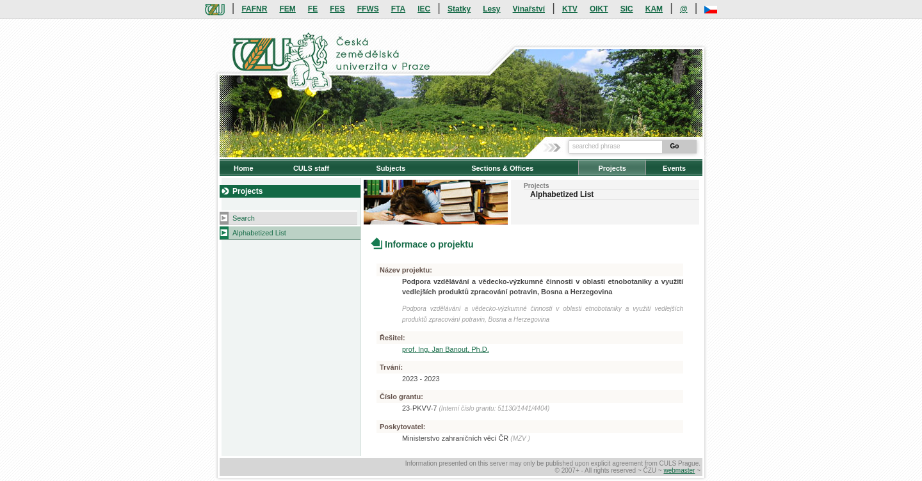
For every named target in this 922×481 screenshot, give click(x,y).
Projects (612, 168)
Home (244, 168)
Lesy (491, 8)
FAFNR (254, 8)
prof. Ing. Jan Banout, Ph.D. (445, 349)
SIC (626, 8)
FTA (398, 8)
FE (313, 8)
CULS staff (311, 168)
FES (337, 8)
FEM (287, 8)
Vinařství (529, 8)
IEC (423, 8)
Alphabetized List (259, 233)
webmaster (679, 470)
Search (243, 218)
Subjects (390, 168)
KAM (654, 8)
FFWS (368, 8)
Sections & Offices (502, 168)
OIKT (599, 8)
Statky (459, 8)
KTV (570, 8)
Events (674, 168)
